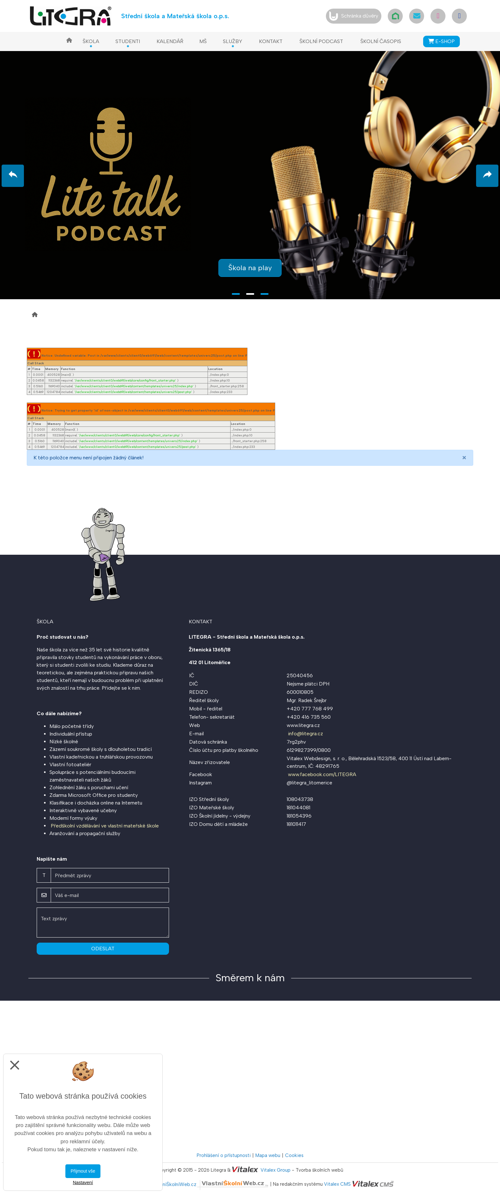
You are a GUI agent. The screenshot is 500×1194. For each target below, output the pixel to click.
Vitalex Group (275, 1170)
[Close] (464, 457)
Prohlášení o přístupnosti (224, 1155)
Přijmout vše (82, 1171)
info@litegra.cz (305, 733)
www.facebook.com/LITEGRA (322, 774)
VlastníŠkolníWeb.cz (210, 1184)
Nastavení (83, 1182)
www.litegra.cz (303, 725)
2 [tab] (250, 294)
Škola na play (250, 267)
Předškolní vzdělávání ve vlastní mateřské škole (105, 826)
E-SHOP (441, 41)
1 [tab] (236, 294)
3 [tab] (264, 294)
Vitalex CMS (337, 1184)
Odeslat (102, 949)
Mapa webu (267, 1155)
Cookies (294, 1155)
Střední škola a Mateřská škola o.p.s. (175, 16)
